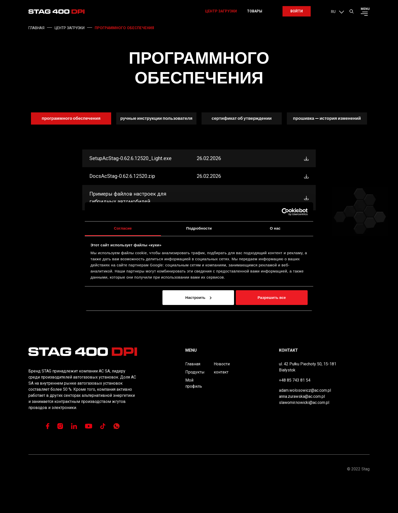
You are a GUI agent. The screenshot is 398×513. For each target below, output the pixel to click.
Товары (254, 14)
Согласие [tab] (123, 228)
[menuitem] (337, 14)
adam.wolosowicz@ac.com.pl (305, 420)
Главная (192, 393)
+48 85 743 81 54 (294, 409)
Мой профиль (193, 412)
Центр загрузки (221, 14)
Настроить (198, 297)
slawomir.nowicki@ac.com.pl (304, 432)
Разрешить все (272, 297)
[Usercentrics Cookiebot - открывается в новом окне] (285, 212)
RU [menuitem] (333, 14)
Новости (222, 393)
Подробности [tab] (199, 228)
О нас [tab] (275, 228)
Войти (296, 14)
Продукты (195, 401)
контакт (221, 401)
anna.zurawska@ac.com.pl (302, 426)
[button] (352, 14)
